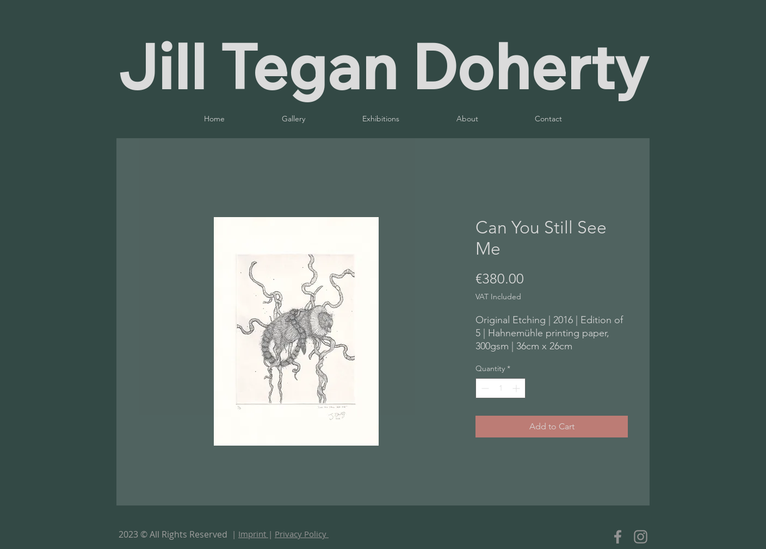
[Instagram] (641, 537)
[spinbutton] (500, 388)
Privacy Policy (302, 533)
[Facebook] (618, 537)
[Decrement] (484, 388)
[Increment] (517, 388)
